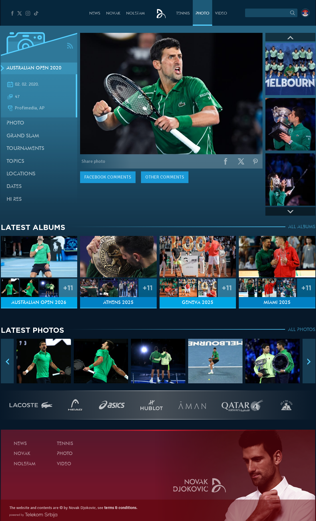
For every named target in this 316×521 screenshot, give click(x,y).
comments (107, 177)
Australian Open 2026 (38, 302)
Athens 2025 (118, 302)
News (94, 13)
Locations (21, 174)
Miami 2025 (277, 302)
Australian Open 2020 (34, 68)
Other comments (164, 177)
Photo (202, 13)
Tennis (183, 13)
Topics (15, 161)
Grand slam (23, 136)
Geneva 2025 (197, 302)
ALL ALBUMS (301, 227)
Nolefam (135, 13)
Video (221, 13)
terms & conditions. (120, 507)
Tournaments (25, 148)
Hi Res (14, 199)
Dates (14, 186)
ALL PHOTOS (301, 330)
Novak (113, 13)
